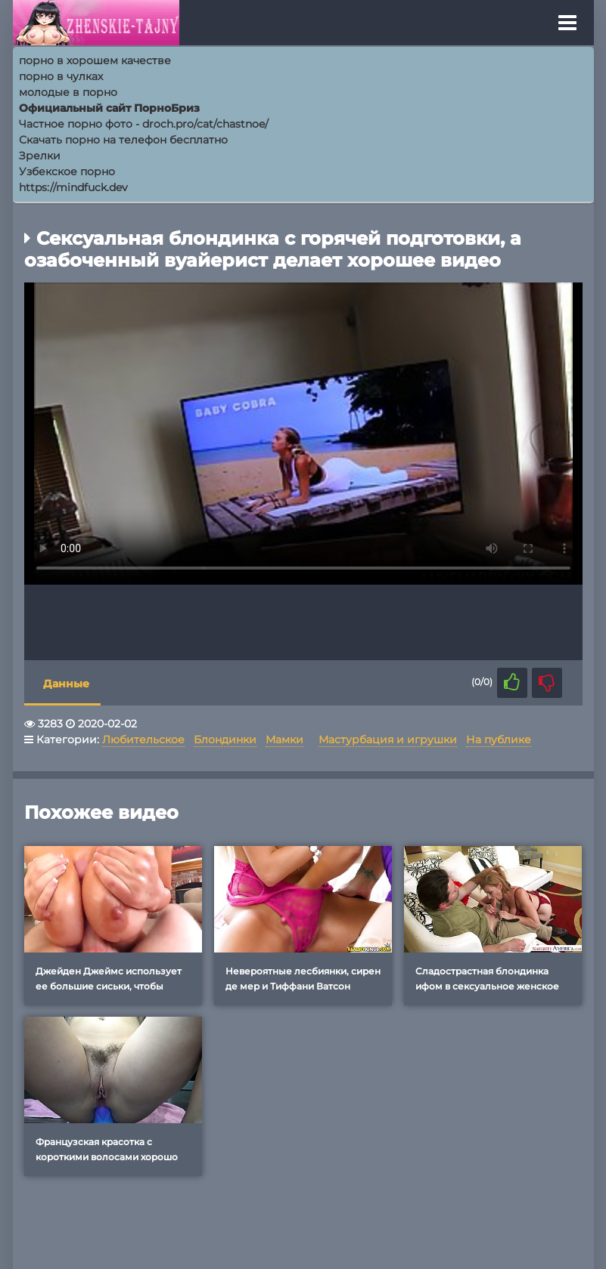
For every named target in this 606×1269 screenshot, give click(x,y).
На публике (498, 739)
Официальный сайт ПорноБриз (109, 108)
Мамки (284, 739)
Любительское (143, 739)
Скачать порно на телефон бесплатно (123, 140)
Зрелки (40, 155)
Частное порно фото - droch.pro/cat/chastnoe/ (144, 124)
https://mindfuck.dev (73, 187)
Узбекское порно (67, 171)
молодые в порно (68, 92)
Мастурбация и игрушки (388, 739)
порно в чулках (61, 76)
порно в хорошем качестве (95, 60)
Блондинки (225, 739)
